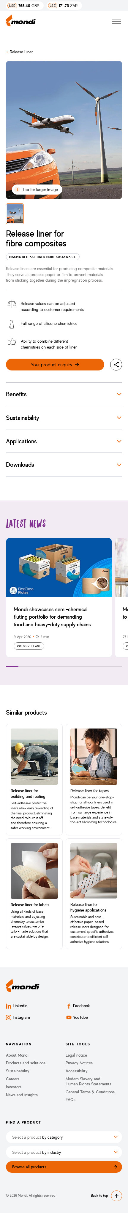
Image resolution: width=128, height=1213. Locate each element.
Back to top (106, 1195)
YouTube (77, 1017)
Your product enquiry (55, 365)
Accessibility (77, 1070)
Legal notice (76, 1055)
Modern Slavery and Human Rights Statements (88, 1081)
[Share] (116, 364)
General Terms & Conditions (90, 1092)
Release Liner (21, 51)
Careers (12, 1078)
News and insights (22, 1094)
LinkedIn (16, 1006)
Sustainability (17, 1070)
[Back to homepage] (21, 22)
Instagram (18, 1017)
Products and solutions (25, 1062)
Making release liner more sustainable (42, 257)
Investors (13, 1086)
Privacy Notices (79, 1062)
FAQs (70, 1099)
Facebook (78, 1006)
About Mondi (17, 1055)
